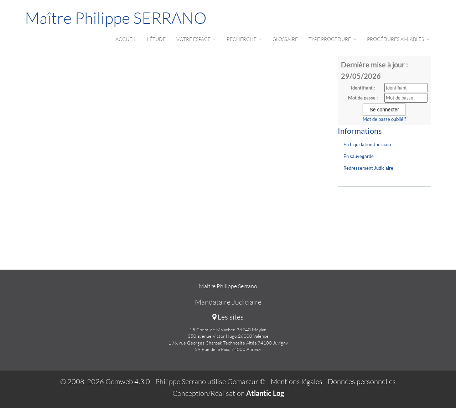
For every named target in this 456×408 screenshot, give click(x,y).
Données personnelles (362, 381)
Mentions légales (296, 381)
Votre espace (196, 39)
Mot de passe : (363, 98)
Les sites (228, 316)
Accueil (125, 39)
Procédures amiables (398, 39)
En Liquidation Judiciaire (368, 144)
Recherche (244, 39)
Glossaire (285, 39)
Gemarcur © (246, 381)
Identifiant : (363, 88)
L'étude (156, 39)
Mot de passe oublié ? (384, 119)
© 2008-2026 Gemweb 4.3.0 (105, 381)
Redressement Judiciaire (368, 168)
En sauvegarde (358, 156)
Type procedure (332, 39)
